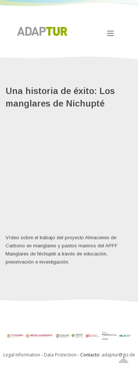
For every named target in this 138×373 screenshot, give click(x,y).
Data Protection (61, 355)
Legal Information (21, 355)
